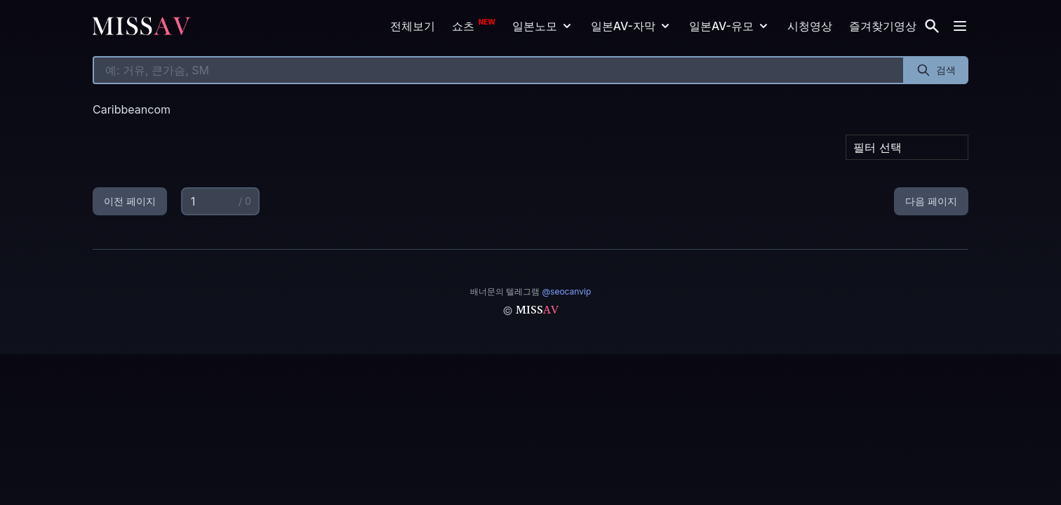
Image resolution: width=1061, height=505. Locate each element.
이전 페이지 (130, 201)
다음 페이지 (931, 201)
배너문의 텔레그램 (531, 291)
